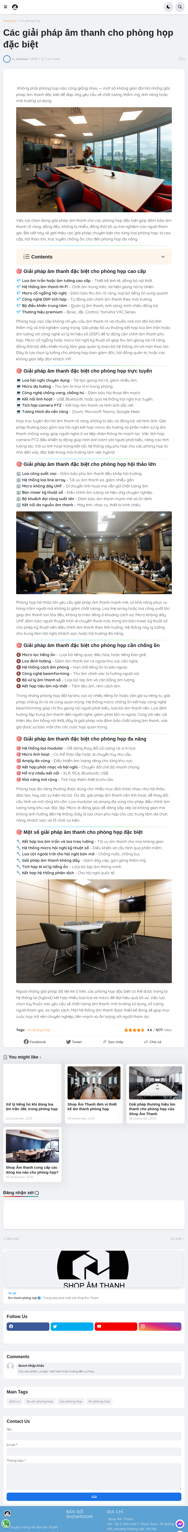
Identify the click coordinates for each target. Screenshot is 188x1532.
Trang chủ (10, 20)
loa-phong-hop (71, 1401)
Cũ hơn (176, 1239)
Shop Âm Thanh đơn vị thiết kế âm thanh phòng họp (92, 1106)
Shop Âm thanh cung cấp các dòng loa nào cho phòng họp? (32, 1169)
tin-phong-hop (30, 20)
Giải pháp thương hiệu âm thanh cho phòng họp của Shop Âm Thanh (152, 1109)
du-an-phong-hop (40, 1401)
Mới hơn (12, 1239)
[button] (7, 7)
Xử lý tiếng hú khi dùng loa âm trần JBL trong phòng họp (32, 1106)
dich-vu (14, 1401)
